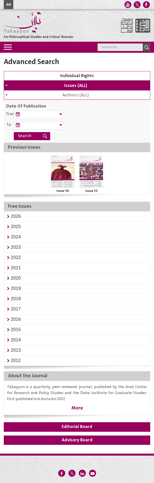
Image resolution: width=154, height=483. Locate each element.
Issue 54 (62, 191)
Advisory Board (77, 440)
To (8, 125)
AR (8, 5)
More (77, 408)
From (10, 114)
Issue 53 (91, 191)
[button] (16, 216)
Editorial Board (77, 427)
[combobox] (77, 85)
